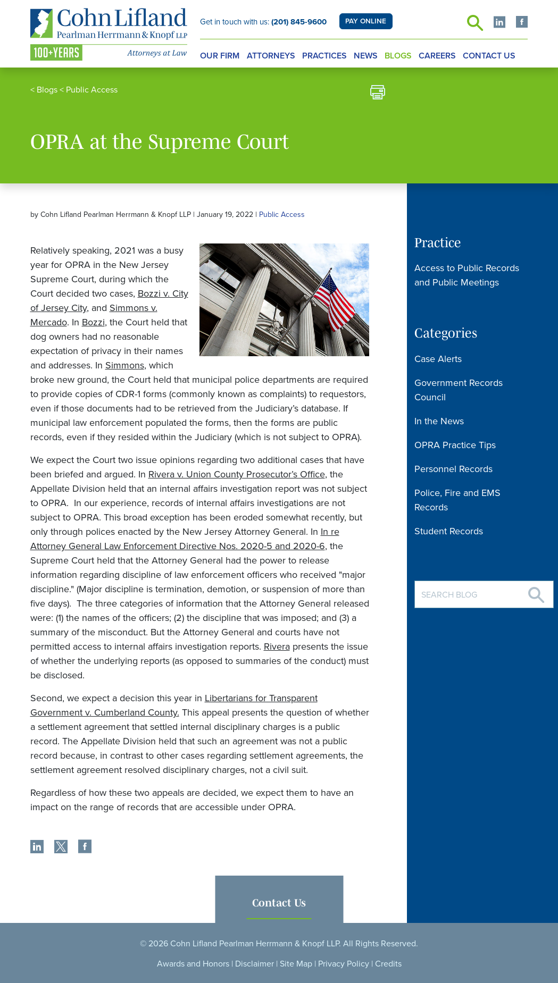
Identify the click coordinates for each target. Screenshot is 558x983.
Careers (437, 56)
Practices (324, 56)
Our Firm (219, 56)
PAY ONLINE (365, 21)
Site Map (296, 964)
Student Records (448, 531)
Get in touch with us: (263, 22)
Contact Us (489, 56)
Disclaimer (254, 964)
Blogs (398, 56)
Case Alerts (438, 359)
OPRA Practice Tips (455, 445)
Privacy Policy (343, 964)
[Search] (536, 591)
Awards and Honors (193, 964)
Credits (388, 964)
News (366, 56)
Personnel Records (453, 469)
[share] (37, 848)
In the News (439, 421)
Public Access (92, 90)
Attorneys (271, 56)
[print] (377, 94)
